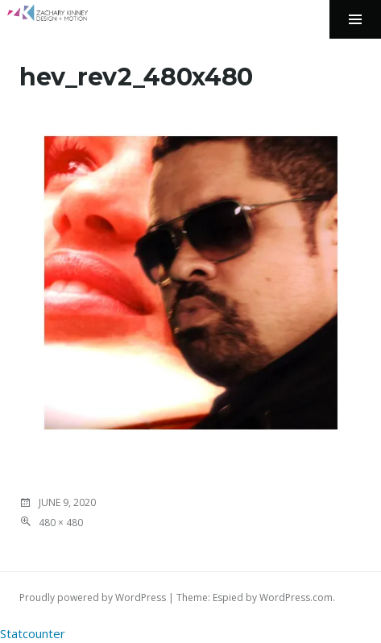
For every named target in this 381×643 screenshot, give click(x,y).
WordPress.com (296, 597)
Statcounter (32, 633)
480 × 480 (61, 522)
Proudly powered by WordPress (92, 597)
